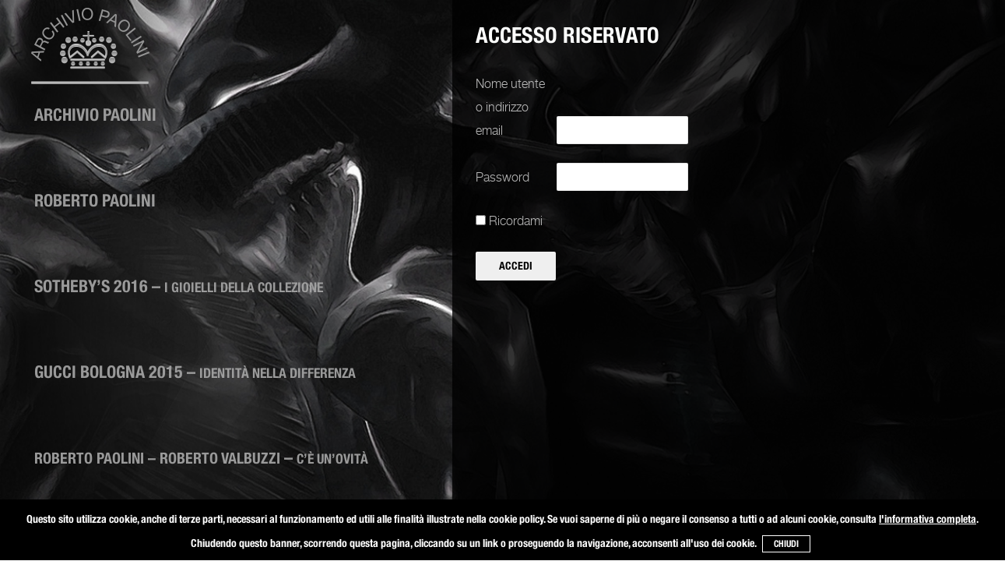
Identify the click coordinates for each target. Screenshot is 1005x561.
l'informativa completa (927, 519)
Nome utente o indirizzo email (510, 107)
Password (502, 177)
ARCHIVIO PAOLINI (95, 114)
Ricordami (509, 220)
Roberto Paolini (95, 200)
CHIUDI (786, 543)
